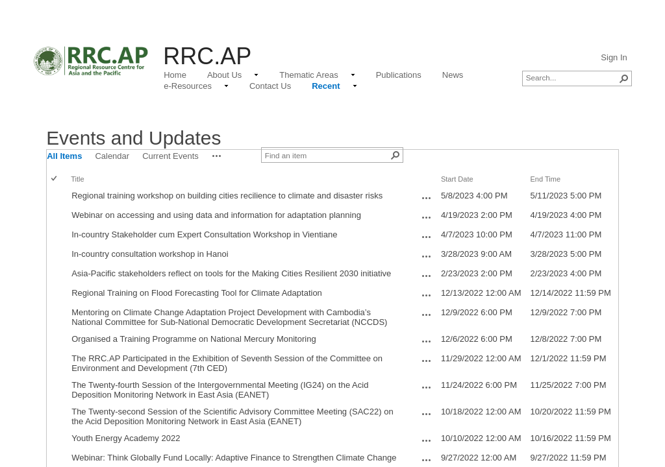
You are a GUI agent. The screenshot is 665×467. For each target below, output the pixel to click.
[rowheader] (57, 197)
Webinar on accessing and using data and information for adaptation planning (216, 215)
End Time (545, 179)
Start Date (457, 179)
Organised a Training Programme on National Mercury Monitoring (193, 339)
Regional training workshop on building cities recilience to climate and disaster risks (227, 195)
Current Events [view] (170, 156)
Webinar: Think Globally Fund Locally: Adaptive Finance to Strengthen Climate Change (233, 457)
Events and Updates (133, 138)
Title (77, 179)
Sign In (614, 57)
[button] (624, 78)
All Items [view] (64, 156)
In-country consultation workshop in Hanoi (149, 254)
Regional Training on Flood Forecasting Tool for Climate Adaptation (196, 293)
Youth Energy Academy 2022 (125, 438)
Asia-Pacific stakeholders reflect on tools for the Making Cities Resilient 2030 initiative (231, 273)
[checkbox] (55, 179)
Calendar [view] (112, 156)
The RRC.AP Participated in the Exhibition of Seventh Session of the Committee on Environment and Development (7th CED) (227, 363)
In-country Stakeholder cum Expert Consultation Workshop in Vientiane (204, 234)
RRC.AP (207, 56)
